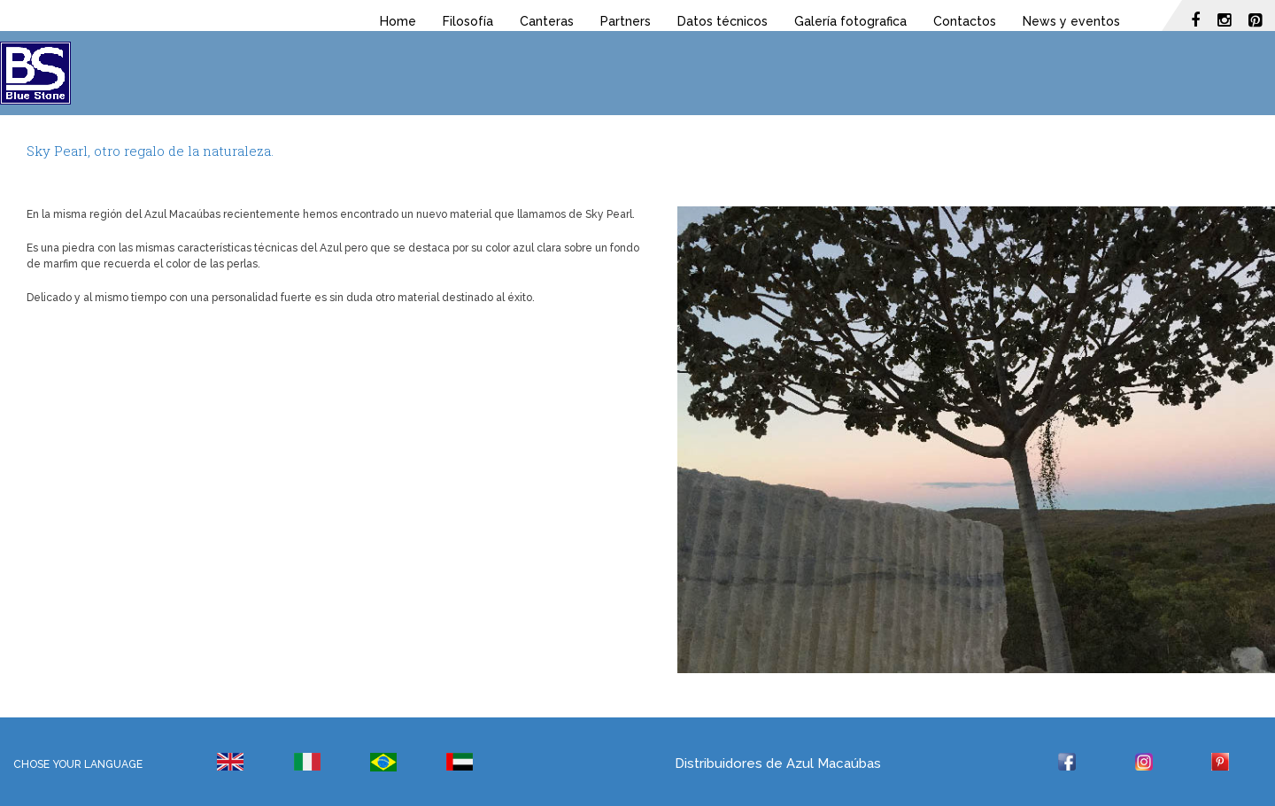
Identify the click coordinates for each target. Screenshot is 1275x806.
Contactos (964, 21)
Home (398, 21)
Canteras (547, 21)
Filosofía (468, 21)
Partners (625, 21)
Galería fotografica (850, 21)
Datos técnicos (722, 21)
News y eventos (1071, 21)
